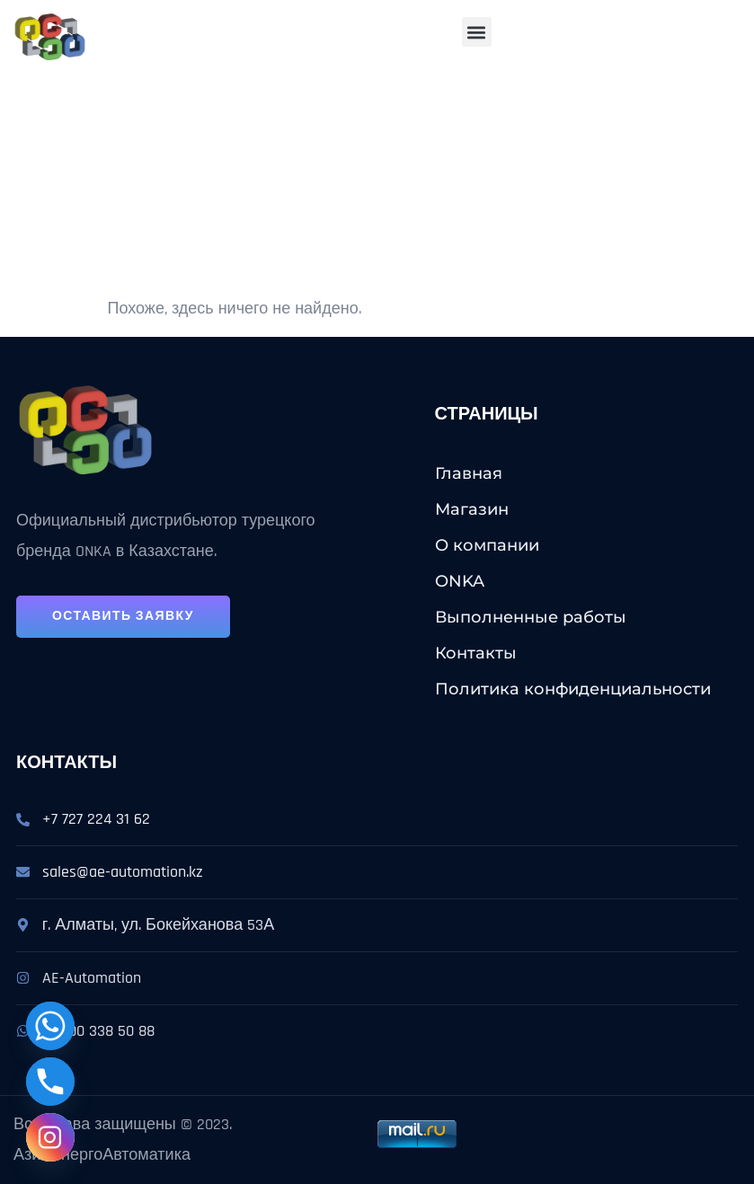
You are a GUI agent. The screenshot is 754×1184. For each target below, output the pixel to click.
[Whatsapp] (50, 1026)
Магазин (472, 509)
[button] (477, 32)
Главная (468, 473)
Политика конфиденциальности (573, 689)
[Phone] (50, 1081)
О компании (487, 545)
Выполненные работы (530, 617)
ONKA (459, 581)
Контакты (476, 653)
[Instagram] (50, 1137)
